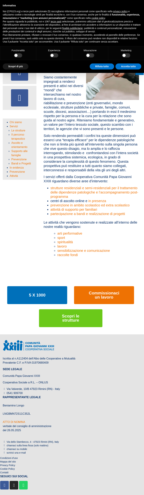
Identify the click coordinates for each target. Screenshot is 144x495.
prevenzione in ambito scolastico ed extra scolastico (90, 205)
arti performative (69, 233)
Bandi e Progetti (21, 163)
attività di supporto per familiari (74, 209)
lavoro (62, 246)
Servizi (14, 126)
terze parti (56, 21)
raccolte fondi (67, 255)
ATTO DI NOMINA (14, 422)
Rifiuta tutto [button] (102, 66)
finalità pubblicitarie (72, 28)
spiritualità (65, 242)
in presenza (97, 201)
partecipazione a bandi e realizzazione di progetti (88, 214)
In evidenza (17, 167)
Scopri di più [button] (15, 66)
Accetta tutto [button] (128, 66)
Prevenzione (19, 159)
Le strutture (18, 130)
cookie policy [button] (98, 18)
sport (61, 238)
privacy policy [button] (120, 11)
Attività (14, 175)
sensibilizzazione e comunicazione (83, 250)
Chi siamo (16, 122)
